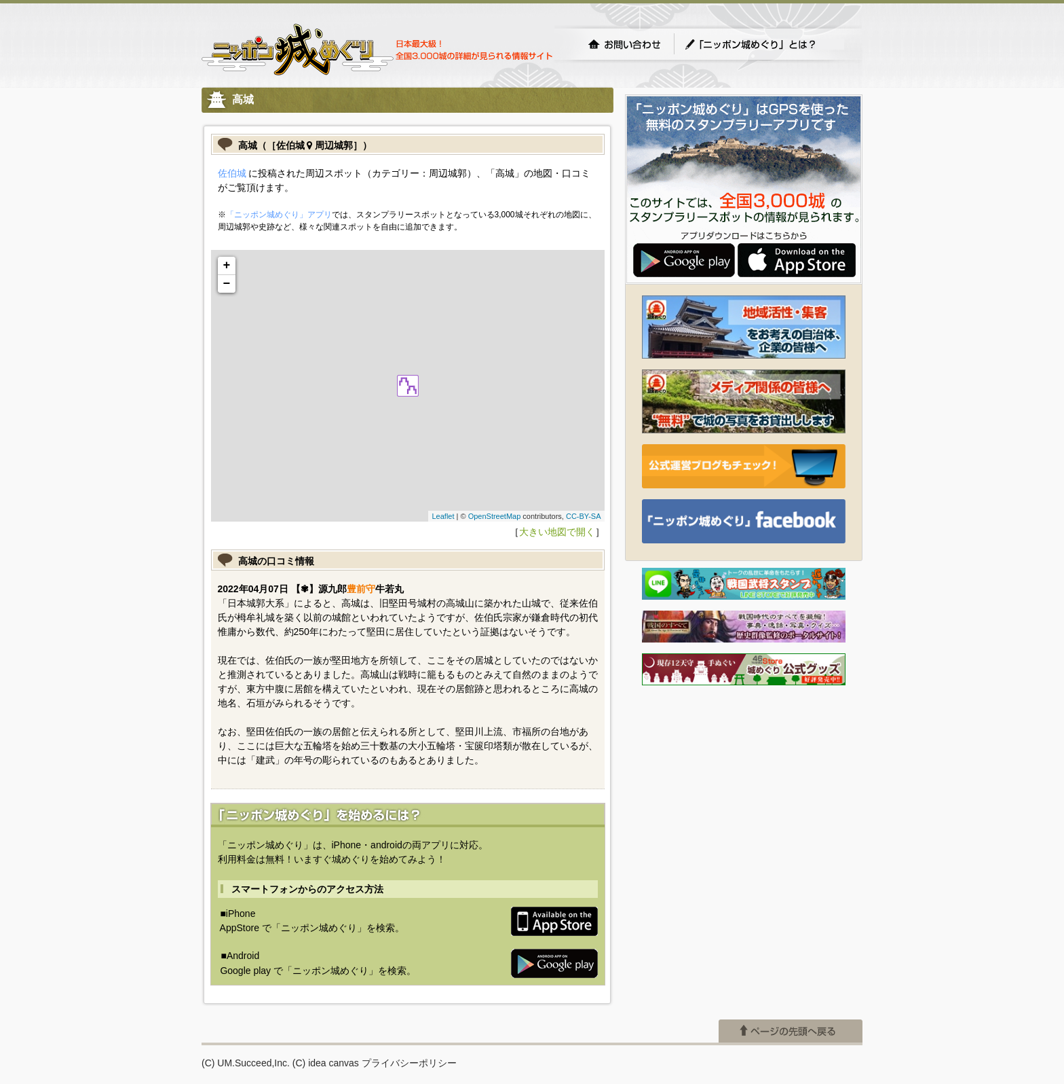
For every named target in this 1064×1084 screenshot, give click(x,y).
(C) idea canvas (325, 1063)
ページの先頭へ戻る (790, 1031)
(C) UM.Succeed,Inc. (246, 1063)
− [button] (227, 284)
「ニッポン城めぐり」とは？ (764, 44)
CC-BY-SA (583, 516)
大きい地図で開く (557, 531)
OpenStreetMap (494, 516)
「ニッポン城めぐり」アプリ (279, 214)
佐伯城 (232, 173)
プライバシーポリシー (409, 1063)
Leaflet (443, 516)
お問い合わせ (624, 44)
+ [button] (227, 265)
